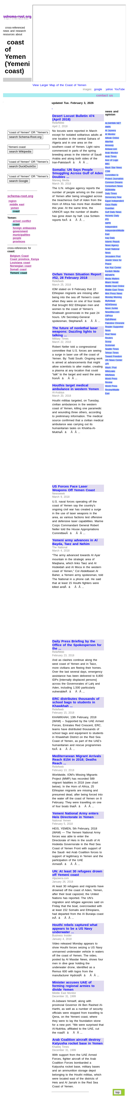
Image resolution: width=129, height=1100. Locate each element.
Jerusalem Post (113, 256)
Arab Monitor (111, 153)
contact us (104, 95)
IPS (107, 219)
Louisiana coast (20, 262)
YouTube (119, 89)
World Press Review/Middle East (112, 390)
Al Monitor (110, 134)
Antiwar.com (111, 149)
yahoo (109, 89)
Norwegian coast (20, 265)
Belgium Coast (19, 255)
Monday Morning (113, 297)
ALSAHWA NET (113, 123)
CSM (107, 171)
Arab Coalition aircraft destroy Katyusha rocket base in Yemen (77, 1041)
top (117, 1092)
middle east (17, 204)
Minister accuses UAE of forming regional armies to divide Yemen (73, 986)
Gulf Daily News (113, 212)
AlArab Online (112, 138)
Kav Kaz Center (113, 267)
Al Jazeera (110, 130)
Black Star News (113, 167)
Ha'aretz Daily (112, 216)
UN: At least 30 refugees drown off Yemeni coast (77, 873)
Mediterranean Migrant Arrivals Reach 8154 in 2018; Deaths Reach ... (76, 759)
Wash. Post (110, 367)
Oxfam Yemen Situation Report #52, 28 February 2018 (76, 276)
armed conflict (22, 221)
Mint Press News (113, 293)
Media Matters (112, 279)
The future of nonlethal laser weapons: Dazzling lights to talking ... (75, 331)
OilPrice (109, 316)
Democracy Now (113, 197)
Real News (110, 334)
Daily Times (111, 193)
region (12, 201)
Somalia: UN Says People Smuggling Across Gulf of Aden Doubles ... (77, 173)
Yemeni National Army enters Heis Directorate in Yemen (75, 815)
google (98, 89)
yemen (15, 208)
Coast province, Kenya (24, 259)
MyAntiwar (110, 301)
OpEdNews (110, 319)
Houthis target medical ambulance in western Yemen (75, 387)
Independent (111, 227)
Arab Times (110, 156)
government (20, 231)
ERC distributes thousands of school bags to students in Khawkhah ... (75, 702)
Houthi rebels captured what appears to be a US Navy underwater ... (74, 928)
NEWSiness (111, 304)
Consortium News (114, 186)
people (17, 238)
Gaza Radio (111, 204)
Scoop (108, 341)
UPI (107, 364)
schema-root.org (20, 196)
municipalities (21, 234)
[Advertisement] (78, 245)
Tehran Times (112, 353)
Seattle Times (112, 349)
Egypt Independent (114, 201)
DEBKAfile (110, 190)
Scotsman (110, 345)
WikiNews (110, 375)
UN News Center (113, 360)
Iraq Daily (110, 238)
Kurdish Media (112, 271)
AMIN (107, 127)
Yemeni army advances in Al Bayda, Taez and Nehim (75, 542)
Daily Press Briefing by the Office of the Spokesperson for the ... (77, 645)
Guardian (109, 208)
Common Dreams (113, 182)
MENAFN (109, 275)
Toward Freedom (113, 356)
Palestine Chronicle (114, 323)
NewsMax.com (112, 312)
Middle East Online (114, 286)
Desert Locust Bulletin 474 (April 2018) (73, 117)
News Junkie (111, 308)
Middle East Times (114, 290)
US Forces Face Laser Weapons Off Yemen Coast (73, 488)
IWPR (108, 223)
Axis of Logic (111, 160)
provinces (19, 241)
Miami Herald (111, 282)
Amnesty (109, 145)
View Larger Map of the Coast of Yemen (59, 85)
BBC (107, 164)
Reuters (109, 338)
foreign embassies (24, 228)
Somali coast (18, 269)
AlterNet (109, 141)
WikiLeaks (110, 371)
